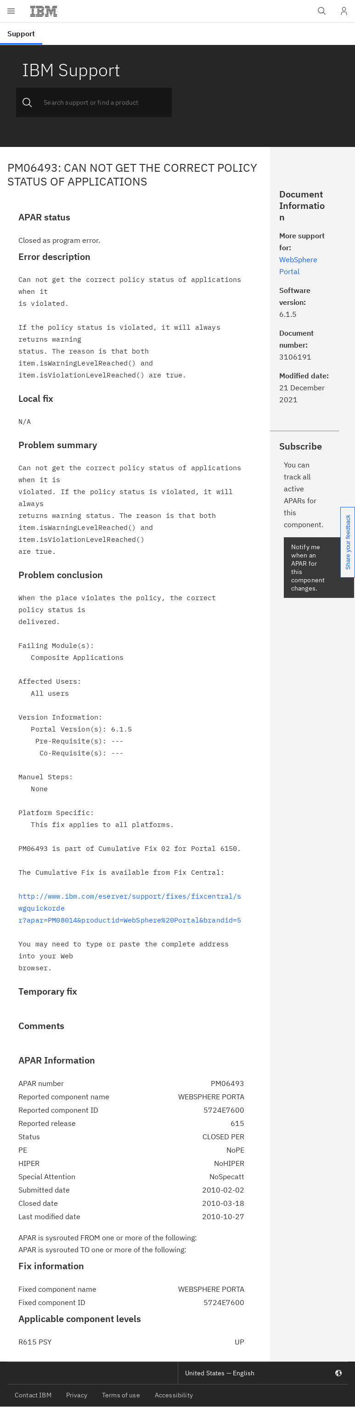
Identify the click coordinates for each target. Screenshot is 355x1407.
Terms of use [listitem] (121, 1395)
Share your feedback (347, 542)
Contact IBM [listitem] (33, 1395)
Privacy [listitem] (76, 1395)
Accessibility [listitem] (174, 1395)
